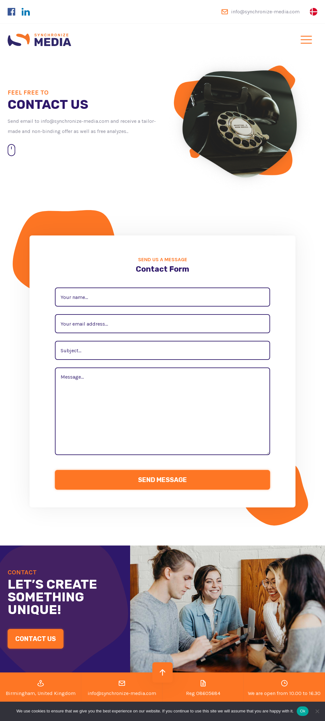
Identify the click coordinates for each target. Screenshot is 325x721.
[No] (317, 711)
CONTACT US (35, 639)
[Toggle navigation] (306, 39)
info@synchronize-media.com (265, 12)
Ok (302, 711)
